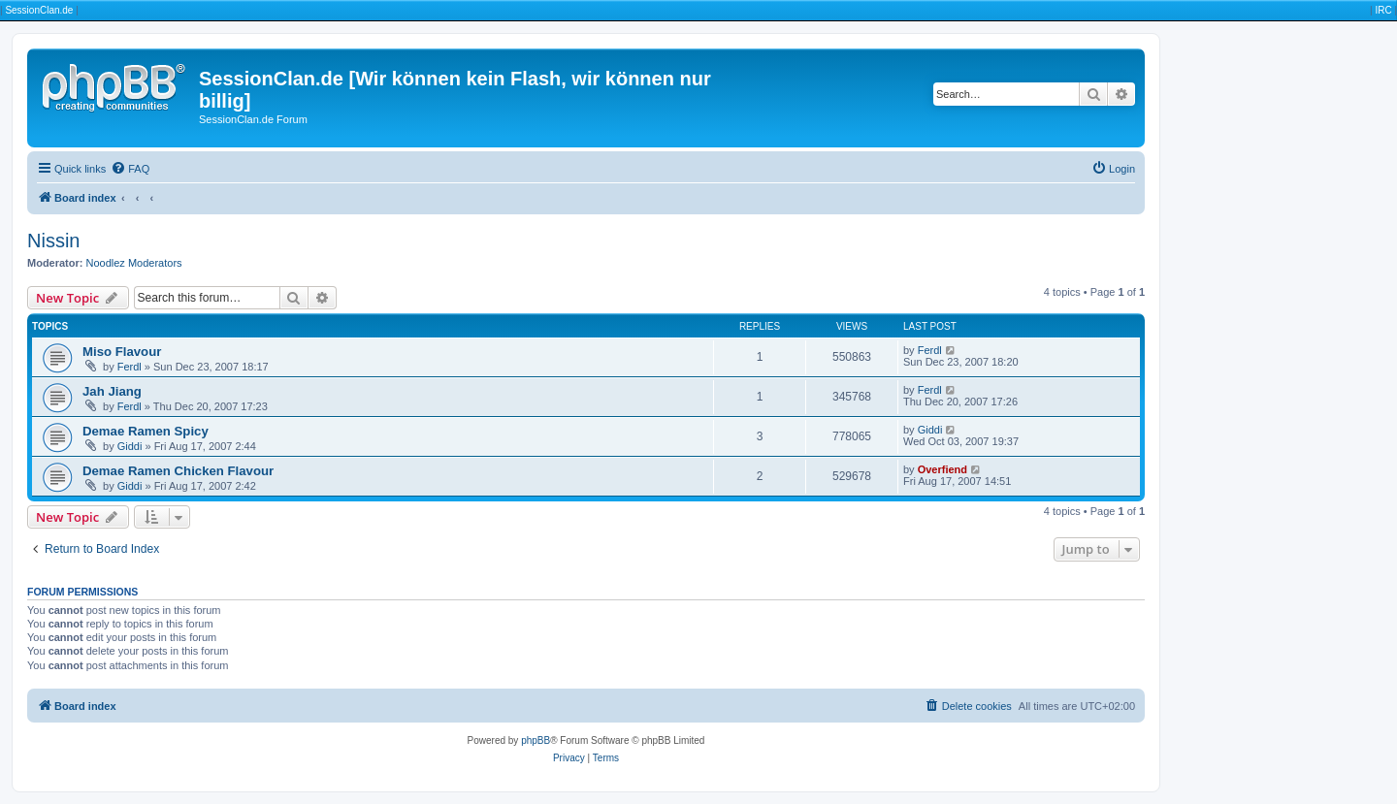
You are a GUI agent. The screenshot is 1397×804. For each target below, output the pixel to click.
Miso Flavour (121, 351)
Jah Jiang (112, 391)
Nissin (53, 240)
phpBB (535, 740)
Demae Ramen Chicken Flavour (178, 471)
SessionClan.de (39, 10)
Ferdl (129, 366)
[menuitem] (130, 168)
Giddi (130, 446)
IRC (1383, 10)
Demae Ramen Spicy (145, 431)
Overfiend (942, 469)
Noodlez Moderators (134, 263)
